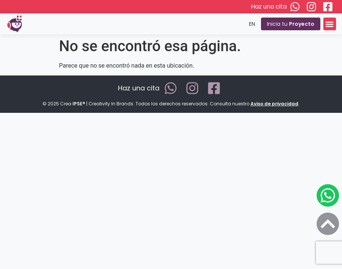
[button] (329, 24)
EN (252, 24)
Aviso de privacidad (274, 104)
